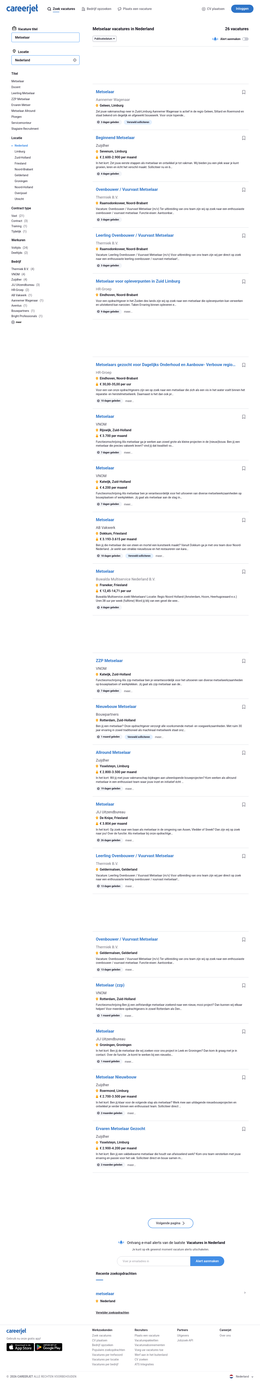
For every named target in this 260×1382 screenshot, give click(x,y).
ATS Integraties (144, 1364)
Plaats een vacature (147, 1335)
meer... (128, 311)
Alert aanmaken (207, 1261)
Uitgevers (183, 1335)
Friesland (20, 163)
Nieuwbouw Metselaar (116, 706)
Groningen (21, 181)
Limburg (20, 151)
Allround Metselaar (113, 752)
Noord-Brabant (24, 169)
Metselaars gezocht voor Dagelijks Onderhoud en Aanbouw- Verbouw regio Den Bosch (167, 364)
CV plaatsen (213, 9)
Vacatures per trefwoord (107, 1354)
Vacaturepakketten (146, 1340)
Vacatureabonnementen (150, 1345)
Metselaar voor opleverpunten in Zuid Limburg (138, 281)
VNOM (101, 424)
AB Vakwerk (105, 527)
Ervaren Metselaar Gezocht (120, 1128)
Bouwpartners (107, 714)
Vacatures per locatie (105, 1359)
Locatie (20, 51)
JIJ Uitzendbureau (110, 812)
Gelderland (21, 175)
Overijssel (21, 193)
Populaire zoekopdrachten (108, 1350)
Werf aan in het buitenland (151, 1354)
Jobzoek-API (185, 1340)
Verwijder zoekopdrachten (112, 1312)
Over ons (225, 1335)
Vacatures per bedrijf (105, 1364)
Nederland (21, 145)
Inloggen (242, 9)
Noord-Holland (24, 187)
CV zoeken (141, 1359)
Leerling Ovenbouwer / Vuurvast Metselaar (135, 235)
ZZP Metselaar (109, 660)
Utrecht (19, 199)
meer (16, 322)
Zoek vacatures (101, 1335)
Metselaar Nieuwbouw (116, 1077)
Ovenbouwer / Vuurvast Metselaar (127, 189)
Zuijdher (102, 145)
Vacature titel (25, 29)
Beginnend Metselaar (115, 137)
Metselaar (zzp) (110, 985)
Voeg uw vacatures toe (149, 1350)
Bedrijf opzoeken (102, 1345)
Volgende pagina (170, 1223)
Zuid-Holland (23, 157)
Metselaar (105, 91)
